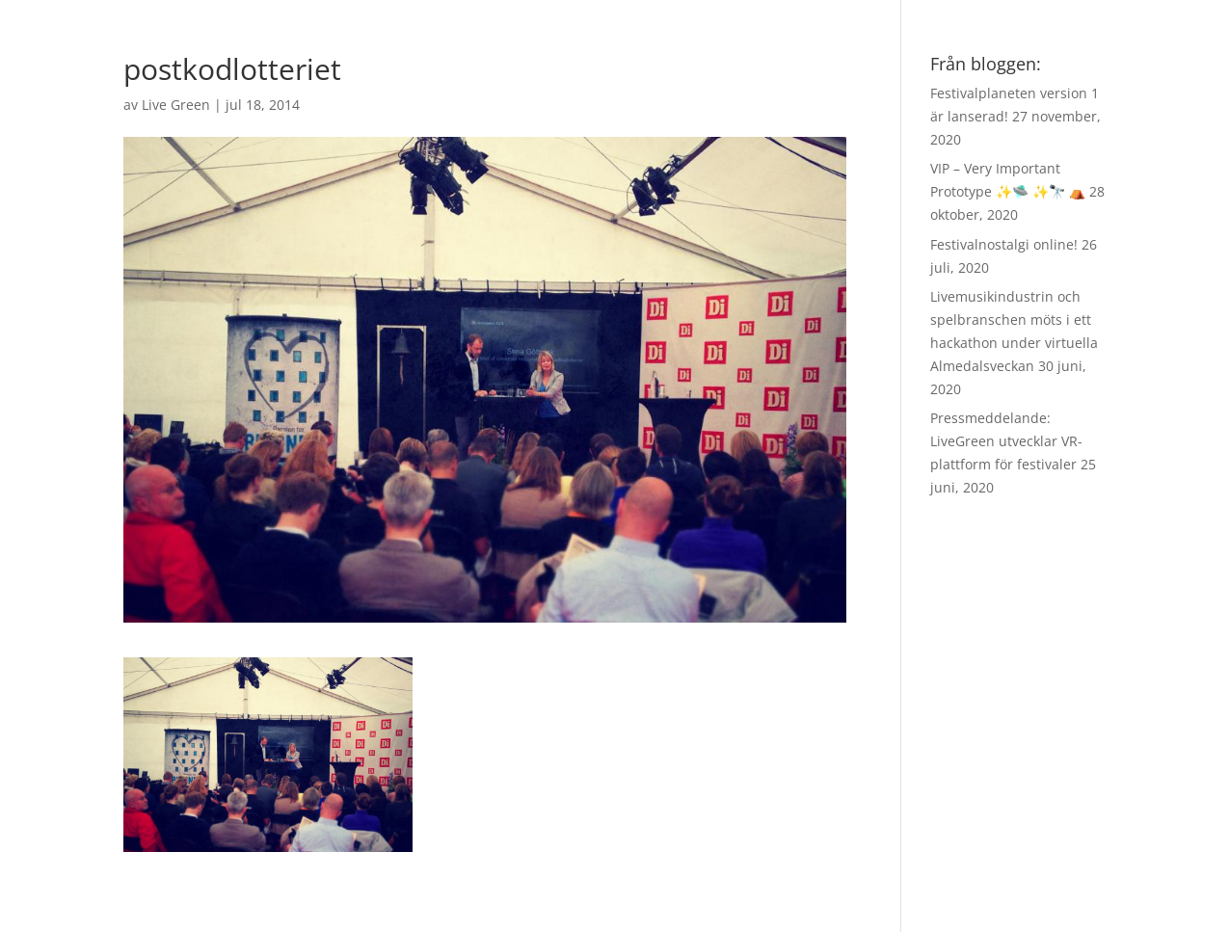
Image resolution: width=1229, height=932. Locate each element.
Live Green (176, 104)
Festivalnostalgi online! (1004, 244)
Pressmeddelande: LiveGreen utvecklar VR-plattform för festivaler (1006, 441)
